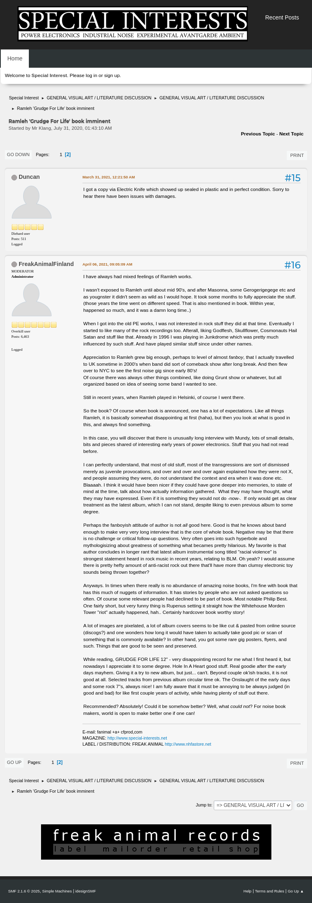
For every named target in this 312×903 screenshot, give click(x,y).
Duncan (29, 177)
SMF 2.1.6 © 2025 (24, 891)
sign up (111, 75)
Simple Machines (57, 891)
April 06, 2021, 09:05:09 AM (107, 264)
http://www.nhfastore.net (188, 744)
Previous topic (258, 134)
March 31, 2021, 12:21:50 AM (108, 177)
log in (91, 75)
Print (297, 155)
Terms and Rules (269, 891)
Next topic (291, 134)
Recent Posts (282, 17)
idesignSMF (85, 891)
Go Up (14, 762)
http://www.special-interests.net (137, 738)
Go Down (18, 154)
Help (247, 891)
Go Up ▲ (296, 891)
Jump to (203, 804)
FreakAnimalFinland (46, 264)
